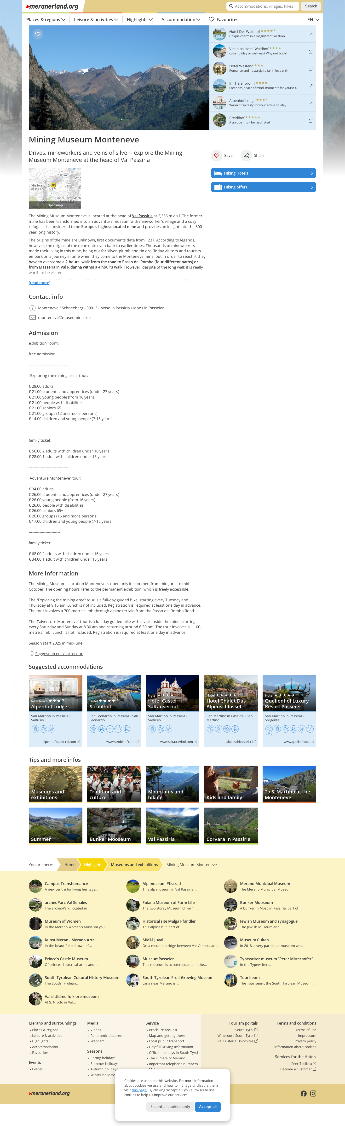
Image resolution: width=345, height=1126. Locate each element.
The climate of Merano (167, 1058)
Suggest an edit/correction (56, 653)
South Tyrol (246, 1029)
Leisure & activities (93, 19)
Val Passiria (142, 215)
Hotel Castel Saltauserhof (172, 711)
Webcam (97, 1041)
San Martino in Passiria (49, 716)
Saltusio (37, 720)
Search (311, 6)
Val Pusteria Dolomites (238, 1041)
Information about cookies (295, 1046)
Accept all (208, 1106)
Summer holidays (105, 1063)
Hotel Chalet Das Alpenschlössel (231, 711)
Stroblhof (114, 711)
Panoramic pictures (106, 1035)
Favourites (223, 19)
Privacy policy (305, 1041)
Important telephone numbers (173, 1063)
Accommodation (178, 19)
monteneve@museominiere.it (65, 317)
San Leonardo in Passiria (109, 716)
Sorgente (272, 720)
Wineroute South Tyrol (238, 1035)
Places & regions (43, 19)
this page (139, 1090)
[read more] (39, 282)
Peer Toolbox (303, 1063)
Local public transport (166, 1041)
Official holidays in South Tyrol (173, 1052)
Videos (96, 1029)
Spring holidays (103, 1058)
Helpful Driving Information (171, 1046)
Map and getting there (167, 1035)
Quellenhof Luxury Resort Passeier (289, 711)
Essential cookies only (170, 1106)
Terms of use (305, 1029)
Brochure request (163, 1029)
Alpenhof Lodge (55, 711)
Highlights (137, 19)
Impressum (307, 1035)
